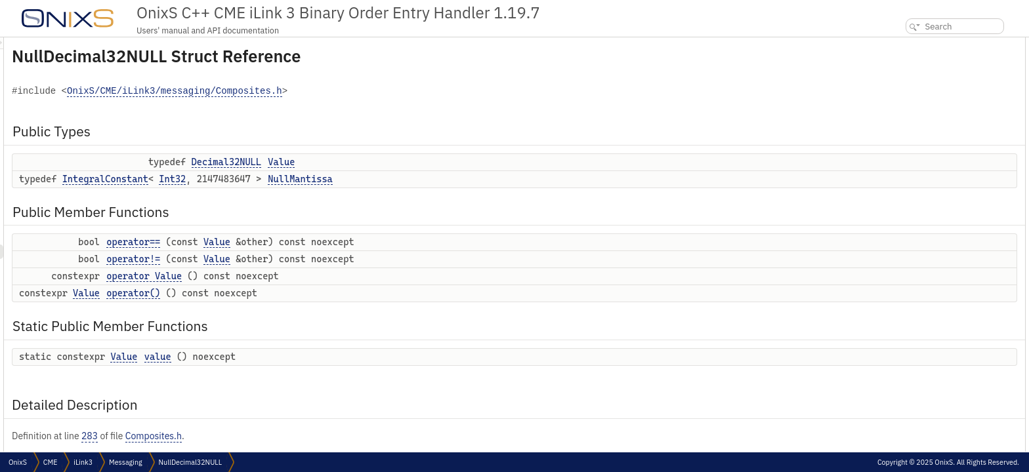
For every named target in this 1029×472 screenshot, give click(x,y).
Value (445, 162)
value (321, 356)
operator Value (308, 276)
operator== (297, 242)
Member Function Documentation (942, 246)
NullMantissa (464, 179)
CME (50, 462)
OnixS (18, 462)
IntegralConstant (269, 179)
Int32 (336, 179)
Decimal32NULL (391, 162)
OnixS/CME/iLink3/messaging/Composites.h (338, 91)
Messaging (125, 462)
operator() (297, 293)
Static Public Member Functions (941, 160)
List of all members (916, 333)
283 (253, 436)
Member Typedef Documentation (941, 203)
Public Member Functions (929, 87)
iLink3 (83, 462)
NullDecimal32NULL (190, 462)
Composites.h (317, 436)
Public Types (906, 44)
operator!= (297, 259)
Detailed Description (920, 188)
